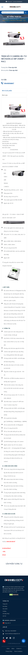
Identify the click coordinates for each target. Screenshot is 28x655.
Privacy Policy (9, 651)
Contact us (18, 648)
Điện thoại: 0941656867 (10, 630)
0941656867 (9, 83)
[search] (14, 12)
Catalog (4, 611)
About (12, 648)
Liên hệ (4, 616)
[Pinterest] (10, 638)
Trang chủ (5, 604)
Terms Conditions (18, 651)
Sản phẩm (5, 608)
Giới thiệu (5, 606)
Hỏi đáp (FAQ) (6, 613)
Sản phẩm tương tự (14, 564)
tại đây (14, 323)
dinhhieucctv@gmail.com (14, 633)
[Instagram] (14, 638)
